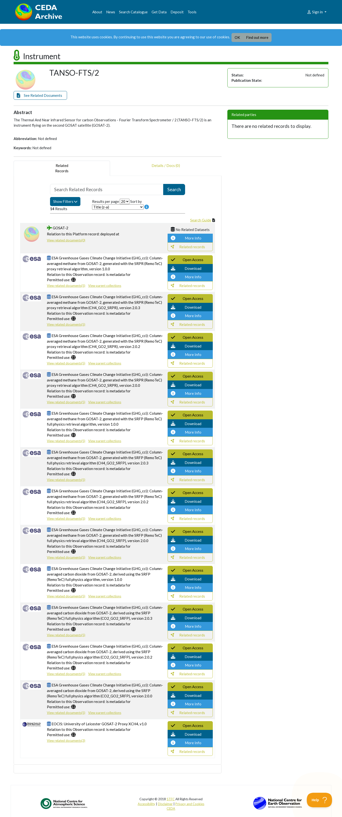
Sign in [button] (315, 12)
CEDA (171, 808)
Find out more (257, 37)
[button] (40, 95)
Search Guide (200, 220)
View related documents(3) (66, 741)
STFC (171, 799)
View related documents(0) (66, 240)
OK (237, 37)
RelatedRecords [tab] (61, 168)
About (97, 12)
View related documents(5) (66, 286)
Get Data (159, 12)
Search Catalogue (133, 12)
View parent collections (104, 286)
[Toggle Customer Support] (319, 800)
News (110, 12)
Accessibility (146, 804)
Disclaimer (165, 804)
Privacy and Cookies (189, 804)
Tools (192, 12)
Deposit (177, 12)
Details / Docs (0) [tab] (166, 168)
